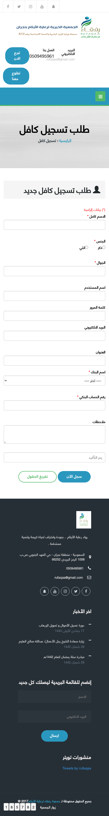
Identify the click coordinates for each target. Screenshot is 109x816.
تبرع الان (17, 54)
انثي (82, 247)
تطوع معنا (16, 75)
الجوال (100, 262)
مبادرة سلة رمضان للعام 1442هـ (63, 657)
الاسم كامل (96, 216)
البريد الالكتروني (94, 327)
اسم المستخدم (94, 287)
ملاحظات (99, 421)
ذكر (100, 247)
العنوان (100, 351)
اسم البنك (97, 371)
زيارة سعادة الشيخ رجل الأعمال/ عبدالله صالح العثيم (51, 641)
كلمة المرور (97, 307)
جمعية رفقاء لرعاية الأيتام (44, 801)
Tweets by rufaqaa (76, 768)
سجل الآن (74, 476)
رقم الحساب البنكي (91, 396)
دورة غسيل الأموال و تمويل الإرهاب (61, 625)
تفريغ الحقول (37, 476)
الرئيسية (65, 140)
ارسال (54, 735)
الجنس (99, 241)
